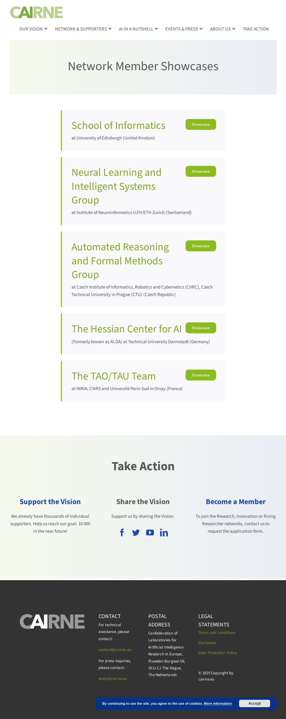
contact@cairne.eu (115, 650)
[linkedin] (164, 532)
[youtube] (150, 532)
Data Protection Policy (217, 653)
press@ (105, 678)
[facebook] (122, 532)
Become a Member (236, 501)
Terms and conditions (217, 632)
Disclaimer (207, 643)
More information (218, 703)
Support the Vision (50, 501)
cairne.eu (119, 678)
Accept (254, 703)
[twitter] (136, 532)
